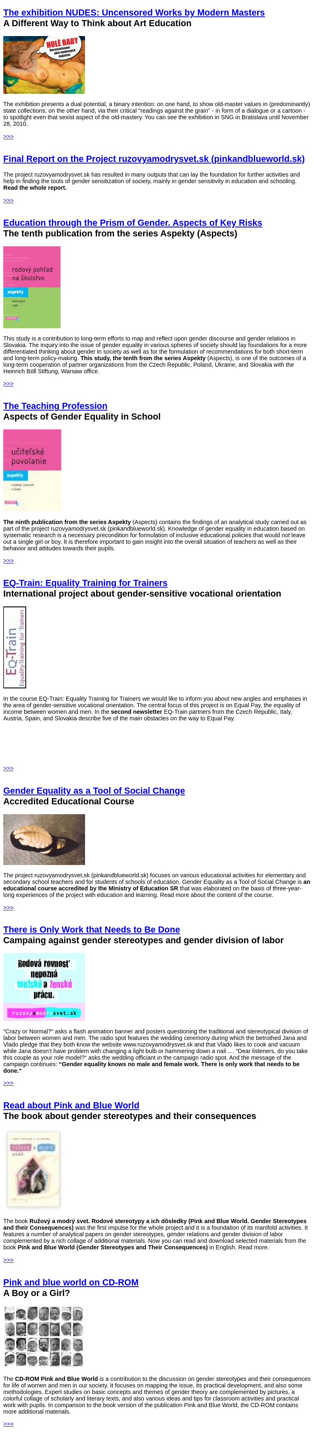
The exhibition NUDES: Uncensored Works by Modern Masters (134, 12)
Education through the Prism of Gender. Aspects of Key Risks (132, 223)
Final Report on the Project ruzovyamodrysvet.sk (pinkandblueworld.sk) (154, 159)
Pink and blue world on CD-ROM (71, 1282)
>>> (8, 136)
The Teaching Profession (55, 406)
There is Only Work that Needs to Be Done (91, 929)
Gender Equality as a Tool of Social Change (94, 790)
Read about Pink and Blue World (71, 1105)
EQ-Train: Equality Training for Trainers (85, 583)
